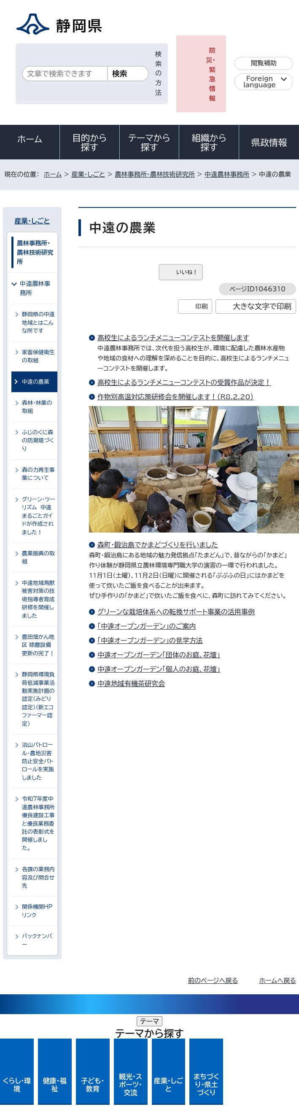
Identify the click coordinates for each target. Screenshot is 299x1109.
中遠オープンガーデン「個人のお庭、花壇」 (158, 669)
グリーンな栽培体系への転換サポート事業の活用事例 (176, 611)
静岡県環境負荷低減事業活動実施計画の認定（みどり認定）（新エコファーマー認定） (38, 699)
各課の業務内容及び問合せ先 (38, 877)
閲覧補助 (264, 63)
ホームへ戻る (277, 980)
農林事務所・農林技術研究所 (155, 174)
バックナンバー (37, 940)
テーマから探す (149, 142)
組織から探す (209, 142)
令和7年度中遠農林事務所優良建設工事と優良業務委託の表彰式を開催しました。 (38, 823)
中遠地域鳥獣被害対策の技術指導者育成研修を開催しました (38, 599)
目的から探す (89, 142)
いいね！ (187, 272)
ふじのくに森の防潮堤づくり (38, 441)
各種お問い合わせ (183, 1095)
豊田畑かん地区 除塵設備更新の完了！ (38, 645)
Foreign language (259, 81)
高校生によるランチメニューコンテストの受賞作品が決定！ (184, 382)
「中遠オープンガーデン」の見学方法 (150, 640)
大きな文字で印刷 (262, 306)
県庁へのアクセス (258, 1095)
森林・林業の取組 (37, 407)
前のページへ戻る (213, 980)
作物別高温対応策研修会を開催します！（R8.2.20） (175, 396)
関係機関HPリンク (37, 911)
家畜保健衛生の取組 (38, 356)
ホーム (30, 139)
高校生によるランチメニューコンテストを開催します (173, 337)
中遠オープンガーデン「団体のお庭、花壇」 (158, 654)
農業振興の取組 (38, 557)
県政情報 (269, 142)
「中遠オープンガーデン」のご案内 (146, 626)
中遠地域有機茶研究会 (131, 683)
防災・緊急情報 (210, 74)
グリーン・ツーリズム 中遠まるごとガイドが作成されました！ (38, 516)
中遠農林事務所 (227, 174)
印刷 (201, 306)
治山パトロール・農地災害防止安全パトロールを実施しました (38, 761)
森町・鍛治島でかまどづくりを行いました (157, 544)
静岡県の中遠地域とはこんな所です (38, 323)
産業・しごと (88, 174)
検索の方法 (158, 73)
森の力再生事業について (38, 474)
